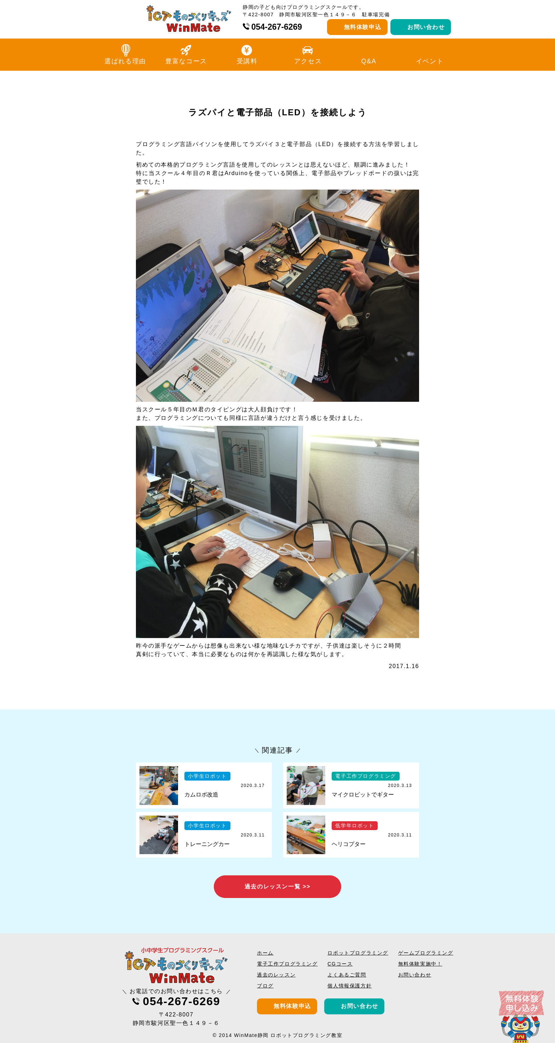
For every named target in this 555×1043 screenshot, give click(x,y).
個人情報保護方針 (349, 986)
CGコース (340, 964)
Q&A (369, 61)
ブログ (265, 986)
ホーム (265, 953)
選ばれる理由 (125, 61)
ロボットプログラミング (357, 953)
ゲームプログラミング (425, 953)
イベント (430, 61)
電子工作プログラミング (287, 964)
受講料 (247, 61)
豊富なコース (186, 61)
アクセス (308, 61)
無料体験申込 (363, 27)
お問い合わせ (426, 27)
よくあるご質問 (346, 975)
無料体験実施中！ (420, 964)
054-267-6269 (276, 26)
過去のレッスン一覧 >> (277, 886)
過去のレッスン (276, 975)
